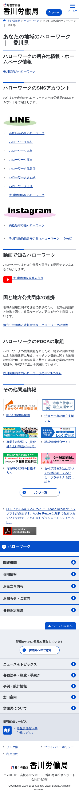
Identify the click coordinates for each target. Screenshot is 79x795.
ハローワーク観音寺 (22, 168)
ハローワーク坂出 (21, 159)
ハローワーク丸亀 (21, 150)
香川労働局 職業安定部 (23, 278)
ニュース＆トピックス (39, 664)
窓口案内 (39, 697)
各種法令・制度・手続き (39, 675)
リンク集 (12, 747)
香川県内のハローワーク (19, 71)
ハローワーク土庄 (21, 186)
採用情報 (39, 574)
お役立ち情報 (39, 586)
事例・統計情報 (39, 686)
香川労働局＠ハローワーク (26, 195)
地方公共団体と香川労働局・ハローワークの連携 (35, 325)
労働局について (39, 708)
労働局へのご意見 (40, 650)
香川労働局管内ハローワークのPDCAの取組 (32, 373)
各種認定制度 (39, 610)
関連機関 (39, 562)
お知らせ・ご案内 (39, 598)
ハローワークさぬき (22, 177)
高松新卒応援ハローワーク (26, 133)
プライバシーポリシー (59, 747)
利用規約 (12, 754)
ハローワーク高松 (21, 142)
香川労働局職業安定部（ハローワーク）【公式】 (41, 238)
